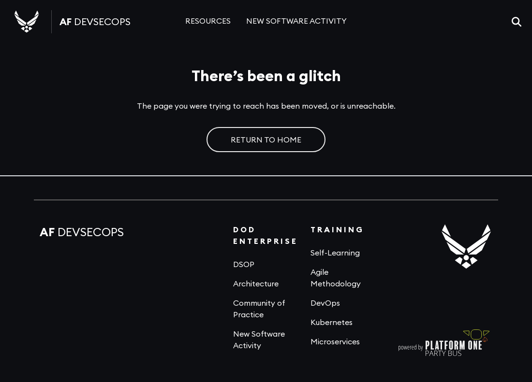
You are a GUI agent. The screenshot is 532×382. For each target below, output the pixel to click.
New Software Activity (259, 339)
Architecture (256, 283)
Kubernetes (331, 322)
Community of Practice (259, 308)
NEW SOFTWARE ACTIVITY (296, 21)
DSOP (243, 264)
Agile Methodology (335, 277)
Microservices (335, 341)
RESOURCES (208, 21)
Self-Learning (335, 252)
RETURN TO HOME (266, 139)
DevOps (325, 303)
